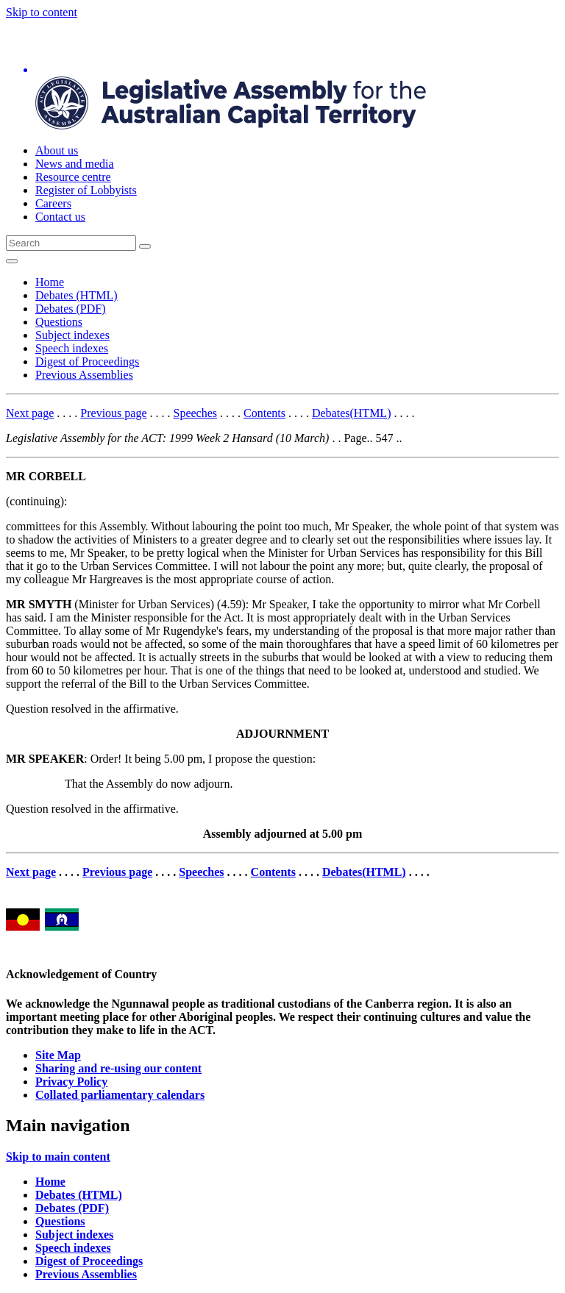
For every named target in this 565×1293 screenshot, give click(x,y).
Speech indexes (71, 348)
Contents (264, 413)
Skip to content (41, 12)
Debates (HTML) (76, 295)
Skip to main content (58, 1156)
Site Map (58, 1055)
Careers (53, 203)
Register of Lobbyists (86, 190)
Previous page (113, 413)
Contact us (60, 216)
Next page (30, 413)
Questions (58, 322)
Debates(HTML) (351, 413)
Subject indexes (72, 335)
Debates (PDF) (70, 308)
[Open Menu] (12, 261)
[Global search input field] (71, 243)
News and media (74, 163)
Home (49, 282)
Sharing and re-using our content (118, 1068)
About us (56, 150)
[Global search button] (145, 246)
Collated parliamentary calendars (120, 1095)
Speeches (196, 413)
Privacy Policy (71, 1081)
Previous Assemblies (84, 374)
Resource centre (73, 177)
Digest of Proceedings (87, 361)
